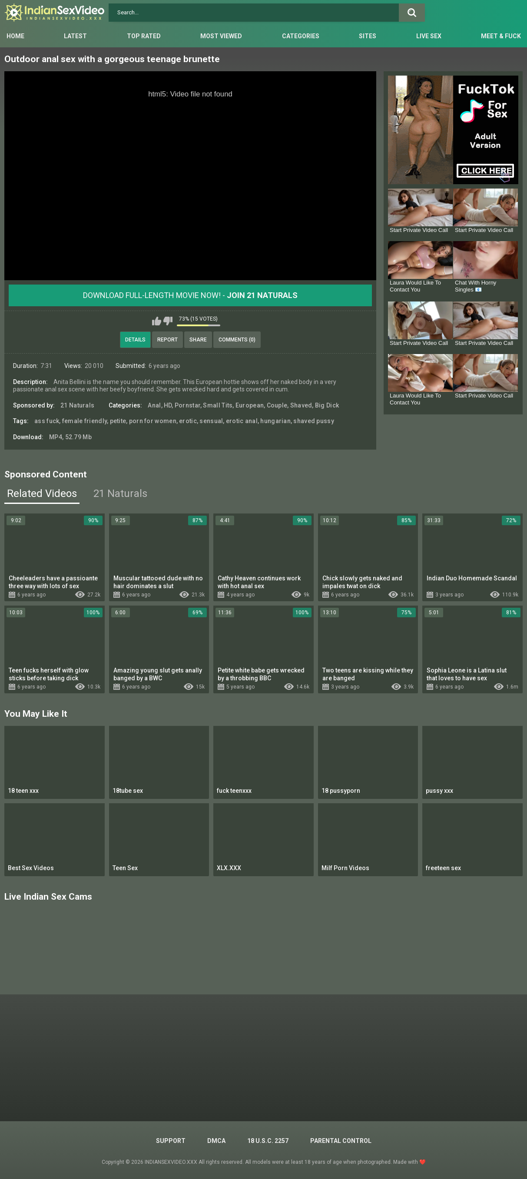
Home (15, 36)
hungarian (275, 420)
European (249, 405)
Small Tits (217, 405)
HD (168, 405)
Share (198, 340)
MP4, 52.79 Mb (70, 437)
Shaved (301, 405)
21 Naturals (77, 405)
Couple (277, 405)
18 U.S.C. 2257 (267, 1140)
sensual (211, 420)
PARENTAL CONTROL (340, 1140)
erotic (188, 420)
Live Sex (428, 36)
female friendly (84, 420)
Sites (367, 36)
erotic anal (242, 420)
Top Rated (144, 36)
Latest (75, 36)
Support (171, 1140)
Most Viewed (221, 36)
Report (167, 340)
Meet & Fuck (501, 36)
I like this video (156, 321)
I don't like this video (167, 321)
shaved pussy (313, 420)
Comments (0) (237, 340)
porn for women (152, 420)
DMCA (216, 1140)
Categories (300, 36)
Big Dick (327, 405)
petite (118, 420)
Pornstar (187, 405)
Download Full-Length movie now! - (190, 295)
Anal (154, 405)
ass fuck (46, 420)
